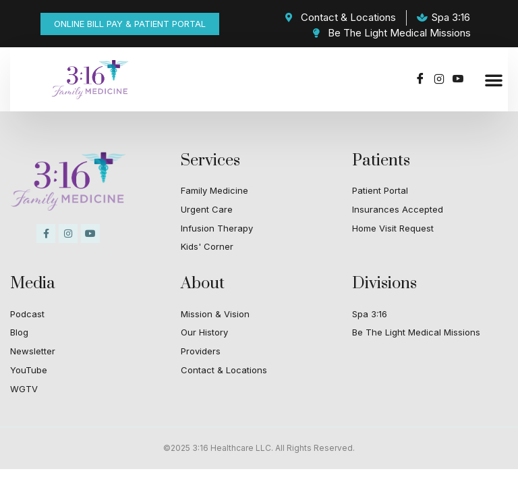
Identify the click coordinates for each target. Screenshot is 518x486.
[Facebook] (420, 80)
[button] (494, 79)
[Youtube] (458, 80)
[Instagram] (439, 80)
